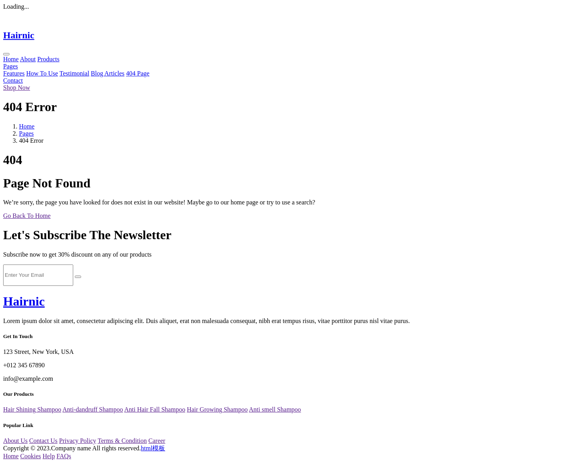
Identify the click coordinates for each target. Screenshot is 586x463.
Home (11, 59)
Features (14, 73)
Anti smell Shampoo (275, 409)
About (28, 59)
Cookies (30, 456)
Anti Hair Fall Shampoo (154, 409)
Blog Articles (108, 73)
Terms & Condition (122, 440)
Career (156, 440)
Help (49, 456)
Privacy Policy (77, 440)
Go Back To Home (27, 215)
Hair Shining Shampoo (32, 409)
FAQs (64, 456)
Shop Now (16, 87)
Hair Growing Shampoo (217, 409)
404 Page (137, 73)
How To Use (42, 73)
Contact (13, 80)
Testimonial (74, 73)
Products (48, 59)
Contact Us (43, 440)
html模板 (153, 448)
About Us (15, 440)
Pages (10, 66)
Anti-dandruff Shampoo (93, 409)
